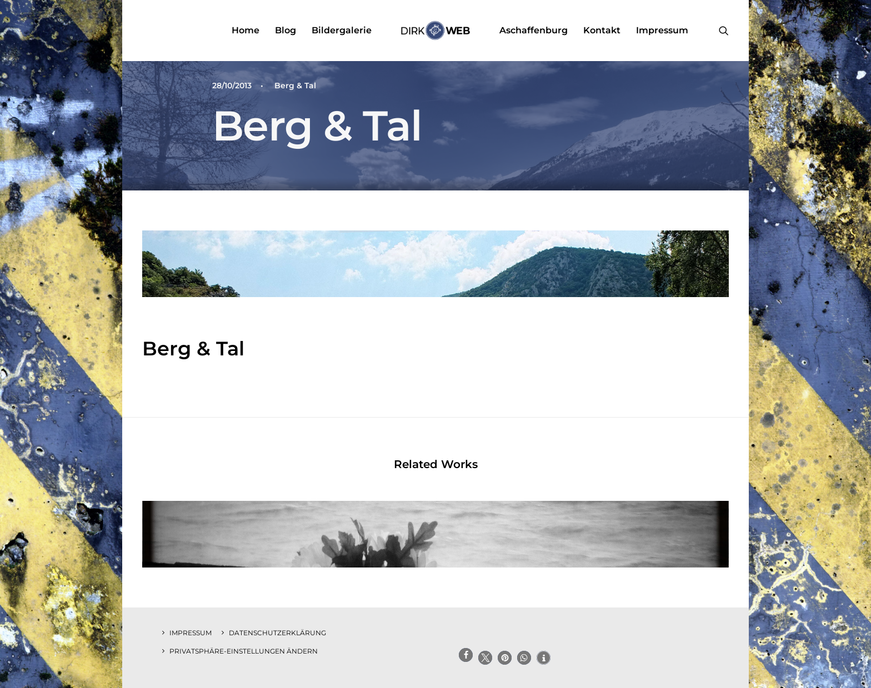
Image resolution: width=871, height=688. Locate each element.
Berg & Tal (295, 86)
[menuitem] (245, 30)
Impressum (662, 30)
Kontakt (601, 30)
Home (245, 30)
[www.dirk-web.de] (435, 30)
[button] (724, 30)
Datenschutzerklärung (277, 633)
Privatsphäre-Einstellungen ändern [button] (243, 651)
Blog (285, 30)
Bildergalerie (342, 30)
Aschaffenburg (533, 30)
